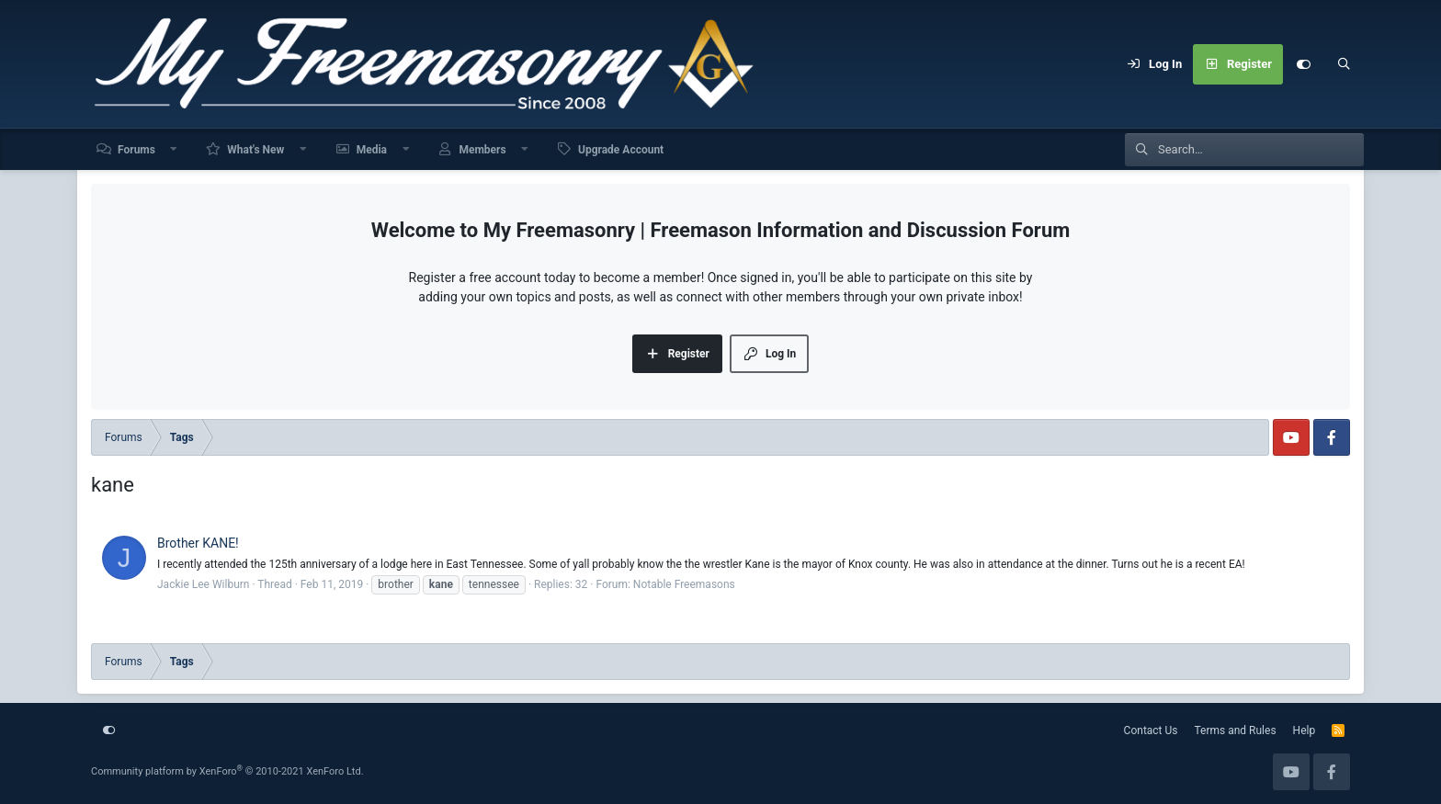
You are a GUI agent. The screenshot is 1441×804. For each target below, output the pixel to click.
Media (372, 149)
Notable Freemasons (684, 584)
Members (482, 149)
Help (1304, 730)
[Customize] (1303, 64)
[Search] (1343, 64)
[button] (174, 149)
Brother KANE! (198, 543)
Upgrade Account (621, 149)
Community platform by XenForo (227, 771)
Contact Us (1151, 730)
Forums (136, 149)
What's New (255, 149)
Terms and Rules (1235, 730)
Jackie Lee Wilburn (203, 584)
